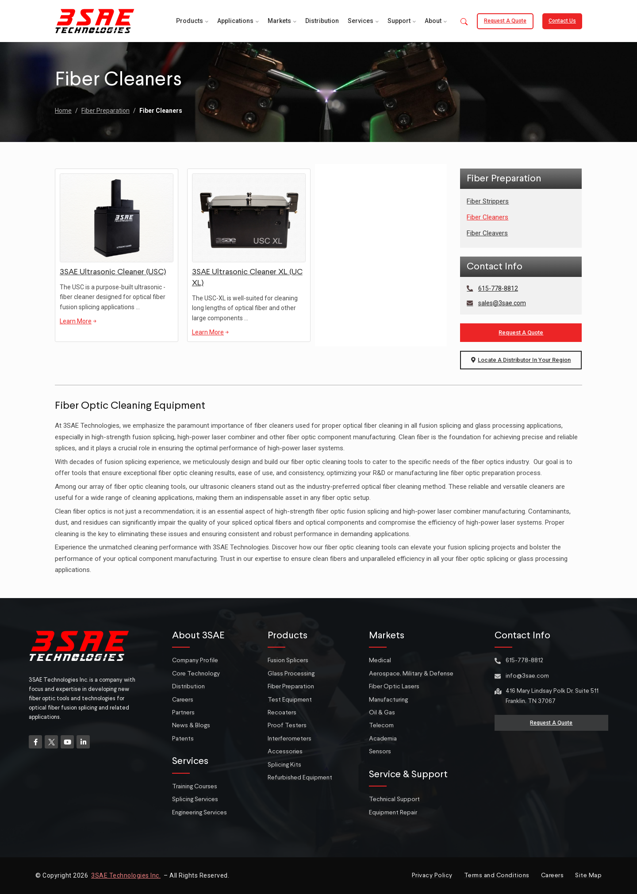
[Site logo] (94, 20)
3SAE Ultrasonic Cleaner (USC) (113, 272)
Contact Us (562, 21)
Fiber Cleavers (487, 233)
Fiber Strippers (488, 201)
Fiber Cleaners (487, 217)
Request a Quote (505, 21)
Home (63, 110)
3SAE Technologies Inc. (126, 875)
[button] (464, 22)
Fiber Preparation (105, 110)
